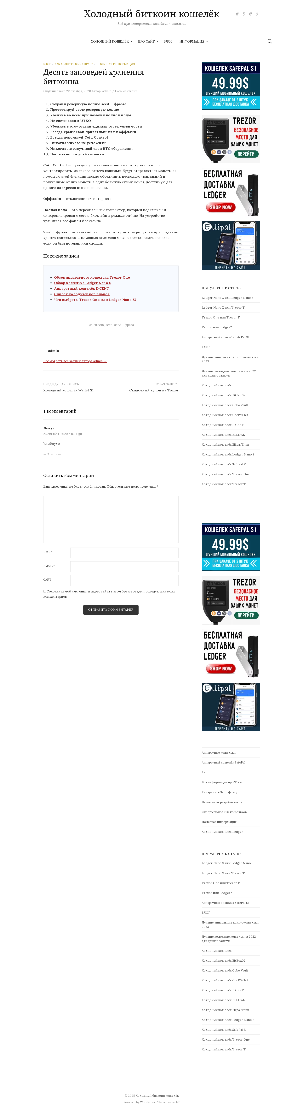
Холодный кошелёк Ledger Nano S (228, 454)
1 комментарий (126, 91)
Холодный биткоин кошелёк (151, 14)
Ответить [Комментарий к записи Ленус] (54, 454)
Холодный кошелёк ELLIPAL (223, 435)
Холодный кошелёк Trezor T (224, 484)
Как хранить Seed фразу (73, 64)
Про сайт (146, 41)
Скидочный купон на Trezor (154, 390)
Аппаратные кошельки (219, 752)
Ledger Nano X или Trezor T (223, 307)
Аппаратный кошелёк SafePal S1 (225, 337)
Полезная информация (115, 64)
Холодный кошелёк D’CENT (223, 425)
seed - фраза (124, 325)
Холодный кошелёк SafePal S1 (224, 464)
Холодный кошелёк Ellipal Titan (225, 444)
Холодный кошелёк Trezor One (226, 474)
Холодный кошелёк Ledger (222, 832)
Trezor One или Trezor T (221, 317)
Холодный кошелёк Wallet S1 (68, 390)
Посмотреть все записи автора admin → (75, 361)
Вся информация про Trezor (223, 782)
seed (109, 325)
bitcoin (99, 325)
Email (49, 566)
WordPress (147, 1102)
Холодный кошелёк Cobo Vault (225, 405)
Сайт (47, 579)
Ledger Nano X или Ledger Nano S (227, 298)
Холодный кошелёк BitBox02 (223, 395)
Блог (47, 64)
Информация (192, 41)
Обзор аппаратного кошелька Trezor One (92, 277)
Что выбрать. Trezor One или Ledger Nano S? (95, 299)
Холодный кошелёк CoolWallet (225, 415)
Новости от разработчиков (222, 802)
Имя (48, 552)
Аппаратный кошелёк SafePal (223, 762)
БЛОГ (168, 41)
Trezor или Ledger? (217, 327)
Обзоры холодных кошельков (224, 812)
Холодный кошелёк (110, 41)
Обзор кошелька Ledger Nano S (82, 283)
